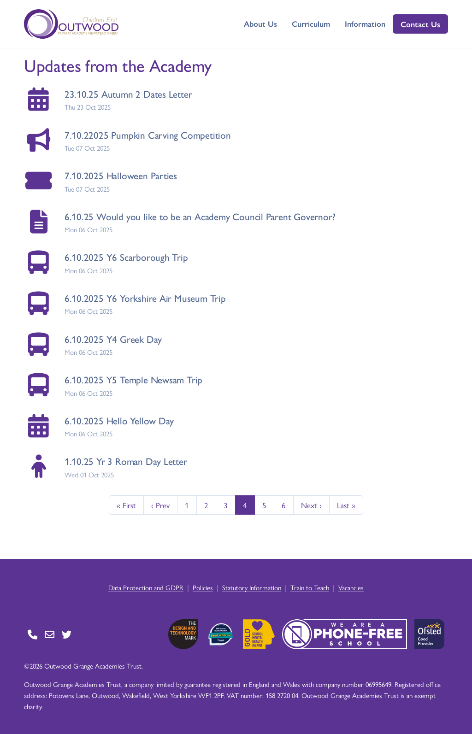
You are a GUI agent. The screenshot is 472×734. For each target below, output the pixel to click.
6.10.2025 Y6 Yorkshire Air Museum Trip (145, 298)
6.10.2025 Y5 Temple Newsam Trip (134, 379)
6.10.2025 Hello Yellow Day (119, 420)
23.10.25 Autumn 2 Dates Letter (128, 93)
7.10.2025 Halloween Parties (121, 175)
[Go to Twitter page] (66, 634)
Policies (203, 587)
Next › (311, 505)
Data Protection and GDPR (145, 587)
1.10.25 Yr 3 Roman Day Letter (126, 461)
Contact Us (420, 23)
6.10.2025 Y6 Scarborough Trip (126, 257)
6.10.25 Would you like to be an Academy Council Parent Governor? (200, 216)
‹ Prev (160, 505)
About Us (260, 23)
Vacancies (351, 587)
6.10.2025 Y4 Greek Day (113, 339)
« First (126, 505)
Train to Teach (309, 587)
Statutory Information (251, 587)
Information (365, 23)
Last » (346, 505)
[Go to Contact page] (32, 634)
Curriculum (311, 23)
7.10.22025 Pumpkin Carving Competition (148, 134)
